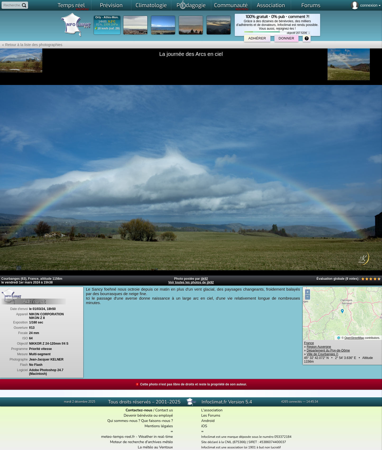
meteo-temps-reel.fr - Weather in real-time (137, 436)
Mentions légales (159, 426)
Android (207, 420)
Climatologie (151, 5)
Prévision (111, 5)
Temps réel (73, 6)
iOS (204, 426)
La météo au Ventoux (155, 447)
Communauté (231, 6)
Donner (286, 38)
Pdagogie (191, 5)
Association (271, 5)
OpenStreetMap (354, 337)
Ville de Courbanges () (322, 354)
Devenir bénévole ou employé (148, 415)
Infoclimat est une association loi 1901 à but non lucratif (241, 447)
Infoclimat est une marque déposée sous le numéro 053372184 (246, 437)
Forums (310, 5)
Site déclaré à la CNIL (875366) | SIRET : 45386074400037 (243, 442)
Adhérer (257, 38)
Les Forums (210, 415)
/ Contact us (149, 410)
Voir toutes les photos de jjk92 (191, 282)
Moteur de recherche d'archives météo (141, 441)
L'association (212, 410)
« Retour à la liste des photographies (31, 45)
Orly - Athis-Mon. (106, 17)
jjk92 (204, 279)
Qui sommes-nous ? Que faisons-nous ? (140, 420)
